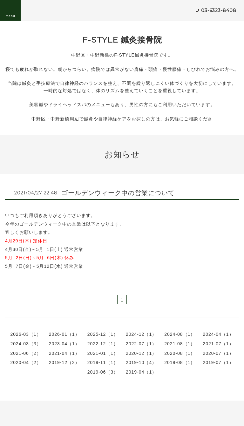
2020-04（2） (25, 362)
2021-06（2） (25, 353)
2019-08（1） (179, 362)
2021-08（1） (179, 343)
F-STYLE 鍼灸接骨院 (122, 39)
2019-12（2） (64, 362)
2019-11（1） (102, 362)
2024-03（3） (25, 343)
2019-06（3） (102, 372)
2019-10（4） (141, 362)
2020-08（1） (179, 353)
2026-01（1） (64, 334)
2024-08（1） (179, 334)
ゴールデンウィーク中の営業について (118, 192)
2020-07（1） (218, 353)
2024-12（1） (141, 334)
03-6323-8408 (218, 10)
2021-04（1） (64, 353)
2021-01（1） (102, 353)
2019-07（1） (218, 362)
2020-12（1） (141, 353)
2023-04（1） (64, 343)
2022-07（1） (141, 343)
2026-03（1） (25, 334)
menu (10, 10)
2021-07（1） (218, 343)
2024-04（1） (218, 334)
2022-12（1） (102, 343)
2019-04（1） (141, 372)
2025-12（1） (102, 334)
